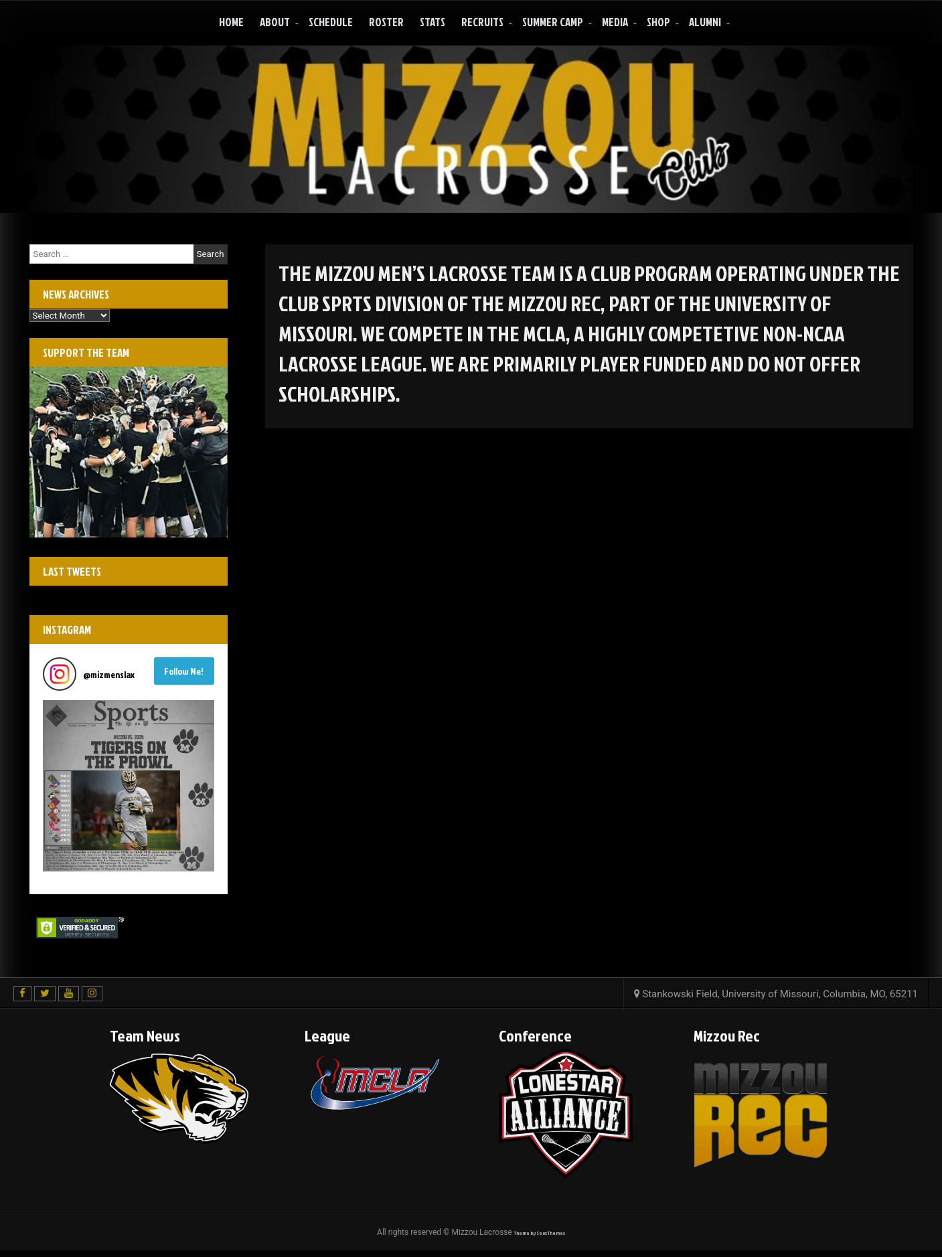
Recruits (482, 21)
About (275, 21)
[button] (128, 785)
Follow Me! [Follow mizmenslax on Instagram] (184, 671)
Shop (658, 21)
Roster (386, 21)
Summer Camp (552, 21)
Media (615, 21)
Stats (432, 21)
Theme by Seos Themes (539, 1233)
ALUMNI (705, 21)
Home (231, 21)
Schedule (331, 21)
